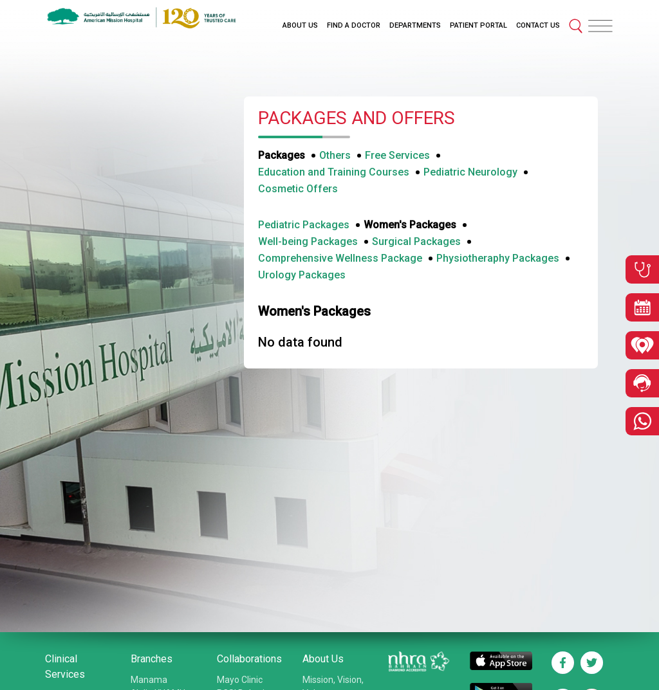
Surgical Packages (416, 241)
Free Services (397, 155)
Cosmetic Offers (298, 189)
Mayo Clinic (240, 680)
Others (335, 155)
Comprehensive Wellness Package (340, 258)
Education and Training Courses (333, 172)
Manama (149, 680)
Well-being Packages (308, 241)
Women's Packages (410, 225)
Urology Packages (302, 275)
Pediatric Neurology (470, 172)
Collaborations (249, 659)
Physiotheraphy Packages (497, 258)
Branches (151, 659)
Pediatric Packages (303, 225)
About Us (323, 659)
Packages (281, 155)
